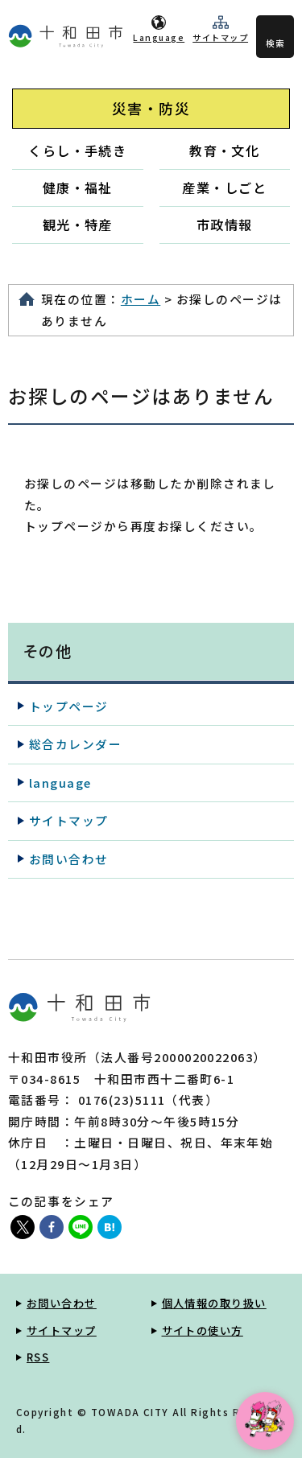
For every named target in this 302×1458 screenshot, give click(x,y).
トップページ (69, 706)
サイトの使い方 (202, 1330)
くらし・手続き (77, 150)
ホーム (140, 298)
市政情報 (225, 224)
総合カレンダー (75, 743)
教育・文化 (224, 150)
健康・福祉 (78, 187)
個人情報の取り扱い (214, 1303)
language (60, 782)
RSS (38, 1357)
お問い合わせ (69, 858)
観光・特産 (78, 224)
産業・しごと (224, 187)
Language (158, 37)
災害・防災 (151, 108)
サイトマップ (220, 37)
